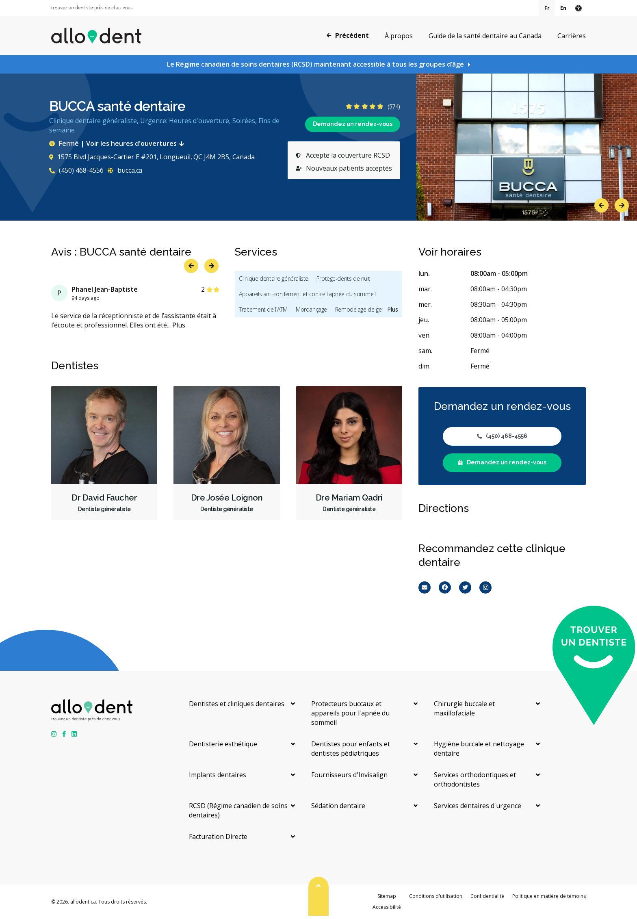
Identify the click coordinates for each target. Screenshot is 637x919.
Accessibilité (387, 907)
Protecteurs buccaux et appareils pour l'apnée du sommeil (350, 713)
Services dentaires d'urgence (477, 805)
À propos (399, 35)
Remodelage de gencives (365, 309)
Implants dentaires (217, 774)
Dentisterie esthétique (223, 743)
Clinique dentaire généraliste (273, 278)
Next (622, 205)
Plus (178, 325)
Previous (601, 205)
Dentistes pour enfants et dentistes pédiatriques (350, 748)
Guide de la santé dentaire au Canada (485, 35)
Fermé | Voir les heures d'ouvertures (118, 143)
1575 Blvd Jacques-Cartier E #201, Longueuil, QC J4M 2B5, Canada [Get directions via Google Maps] (152, 156)
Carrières (571, 35)
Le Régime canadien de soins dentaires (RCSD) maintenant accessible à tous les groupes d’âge (315, 64)
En (563, 7)
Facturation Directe (218, 836)
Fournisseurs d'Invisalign (349, 774)
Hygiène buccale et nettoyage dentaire (479, 748)
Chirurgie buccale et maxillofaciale (464, 708)
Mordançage (311, 309)
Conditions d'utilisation (435, 896)
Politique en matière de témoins (549, 896)
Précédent (348, 35)
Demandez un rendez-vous (352, 124)
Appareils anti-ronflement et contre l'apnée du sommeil (307, 294)
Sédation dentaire (338, 805)
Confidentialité (487, 896)
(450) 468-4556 (76, 170)
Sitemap (386, 896)
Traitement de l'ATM (263, 309)
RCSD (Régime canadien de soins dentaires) (238, 810)
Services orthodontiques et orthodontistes (475, 779)
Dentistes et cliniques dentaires (236, 703)
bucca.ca (125, 170)
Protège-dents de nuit (343, 278)
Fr (547, 7)
